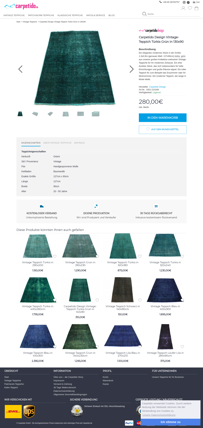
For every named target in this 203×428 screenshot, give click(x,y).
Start (6, 377)
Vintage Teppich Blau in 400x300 (165, 307)
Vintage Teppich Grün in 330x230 (80, 264)
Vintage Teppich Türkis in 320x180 (122, 264)
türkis (177, 56)
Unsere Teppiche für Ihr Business (168, 377)
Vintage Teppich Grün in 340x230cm (80, 354)
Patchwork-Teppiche (14, 384)
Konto (105, 377)
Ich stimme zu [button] (170, 422)
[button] (131, 69)
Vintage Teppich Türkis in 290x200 (37, 264)
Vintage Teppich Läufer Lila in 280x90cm (165, 354)
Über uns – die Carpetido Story (68, 377)
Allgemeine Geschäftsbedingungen (70, 394)
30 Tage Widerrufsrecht (64, 387)
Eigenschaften (31, 142)
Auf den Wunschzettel (165, 129)
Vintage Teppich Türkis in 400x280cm (37, 307)
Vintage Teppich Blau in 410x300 (37, 354)
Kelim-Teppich (11, 387)
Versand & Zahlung (62, 384)
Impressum (58, 380)
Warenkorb (108, 380)
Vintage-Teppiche (12, 380)
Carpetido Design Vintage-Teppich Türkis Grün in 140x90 (80, 308)
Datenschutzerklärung (63, 391)
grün (183, 56)
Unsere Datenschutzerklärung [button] (159, 415)
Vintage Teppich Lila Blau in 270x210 (123, 354)
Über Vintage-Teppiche (57, 142)
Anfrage (79, 142)
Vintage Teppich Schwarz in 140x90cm (123, 307)
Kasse (106, 384)
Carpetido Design (157, 87)
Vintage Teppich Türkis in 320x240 (165, 264)
